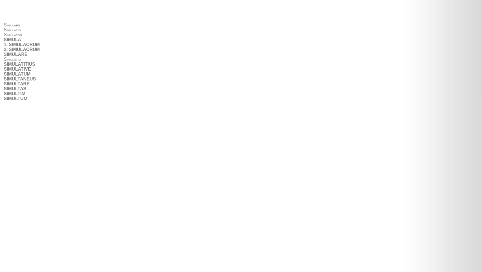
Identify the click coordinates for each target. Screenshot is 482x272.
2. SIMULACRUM (22, 49)
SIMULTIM (14, 93)
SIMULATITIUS (19, 64)
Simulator (13, 34)
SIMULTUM (15, 98)
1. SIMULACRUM (22, 44)
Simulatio (12, 30)
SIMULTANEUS (20, 79)
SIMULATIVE (17, 69)
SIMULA (12, 39)
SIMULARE (16, 54)
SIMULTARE (16, 84)
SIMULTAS (15, 89)
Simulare (12, 25)
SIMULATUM (17, 74)
